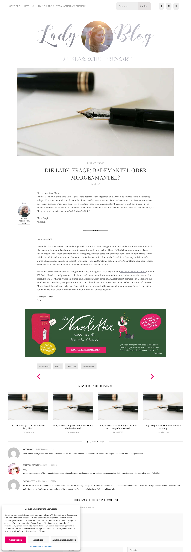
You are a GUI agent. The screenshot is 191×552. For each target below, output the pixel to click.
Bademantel (44, 366)
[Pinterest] (176, 6)
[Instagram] (168, 6)
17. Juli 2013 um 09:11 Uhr (44, 449)
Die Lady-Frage (95, 163)
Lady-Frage (71, 366)
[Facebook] (161, 6)
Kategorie (14, 6)
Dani (24, 203)
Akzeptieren (15, 539)
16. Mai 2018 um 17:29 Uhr (46, 481)
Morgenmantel (88, 366)
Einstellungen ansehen (64, 539)
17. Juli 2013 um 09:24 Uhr (48, 465)
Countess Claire (30, 465)
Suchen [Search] (144, 6)
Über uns (29, 6)
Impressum (47, 546)
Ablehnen (38, 539)
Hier (91, 261)
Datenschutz (35, 546)
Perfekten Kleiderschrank (133, 271)
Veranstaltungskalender (71, 6)
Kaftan (58, 366)
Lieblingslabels (45, 6)
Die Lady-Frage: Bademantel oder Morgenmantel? (96, 173)
